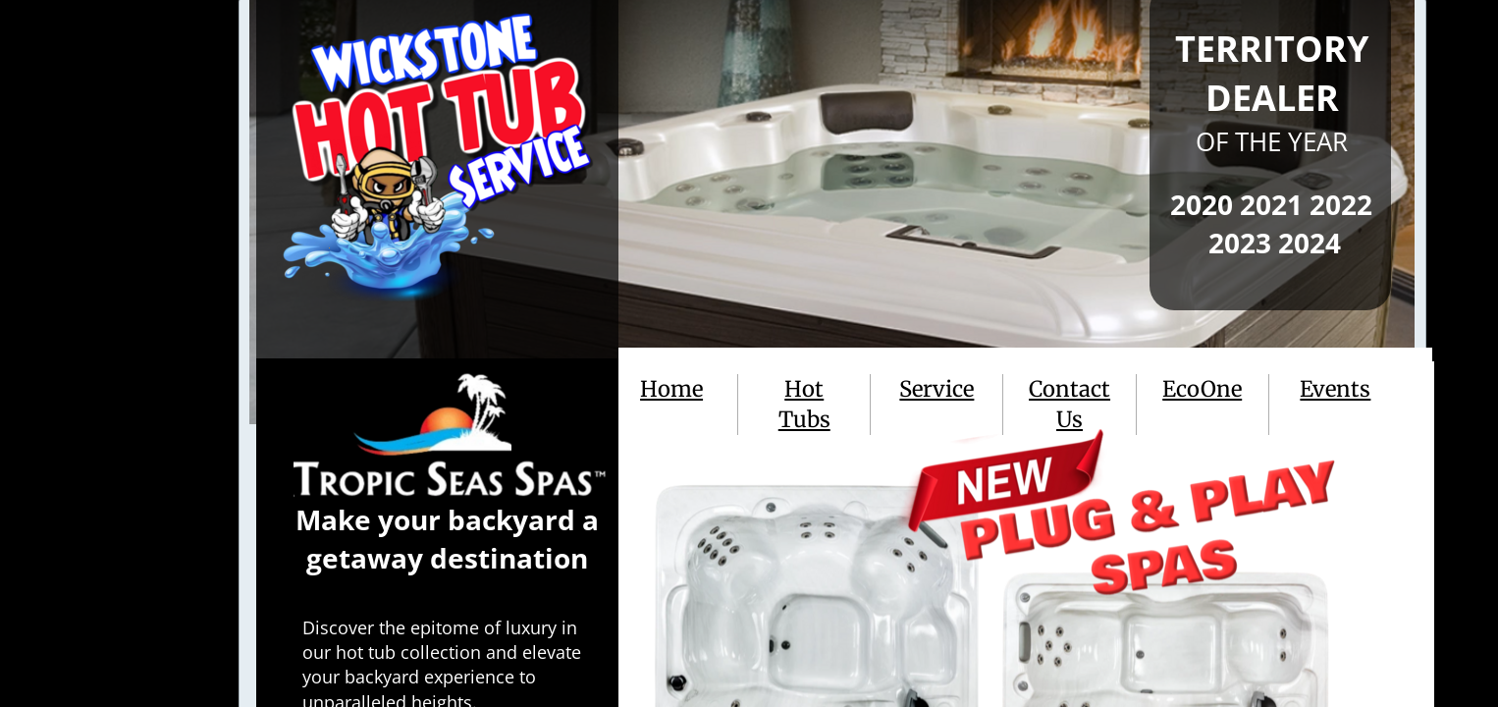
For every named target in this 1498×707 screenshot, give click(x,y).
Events (1335, 389)
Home (671, 389)
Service (936, 389)
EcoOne (1202, 389)
